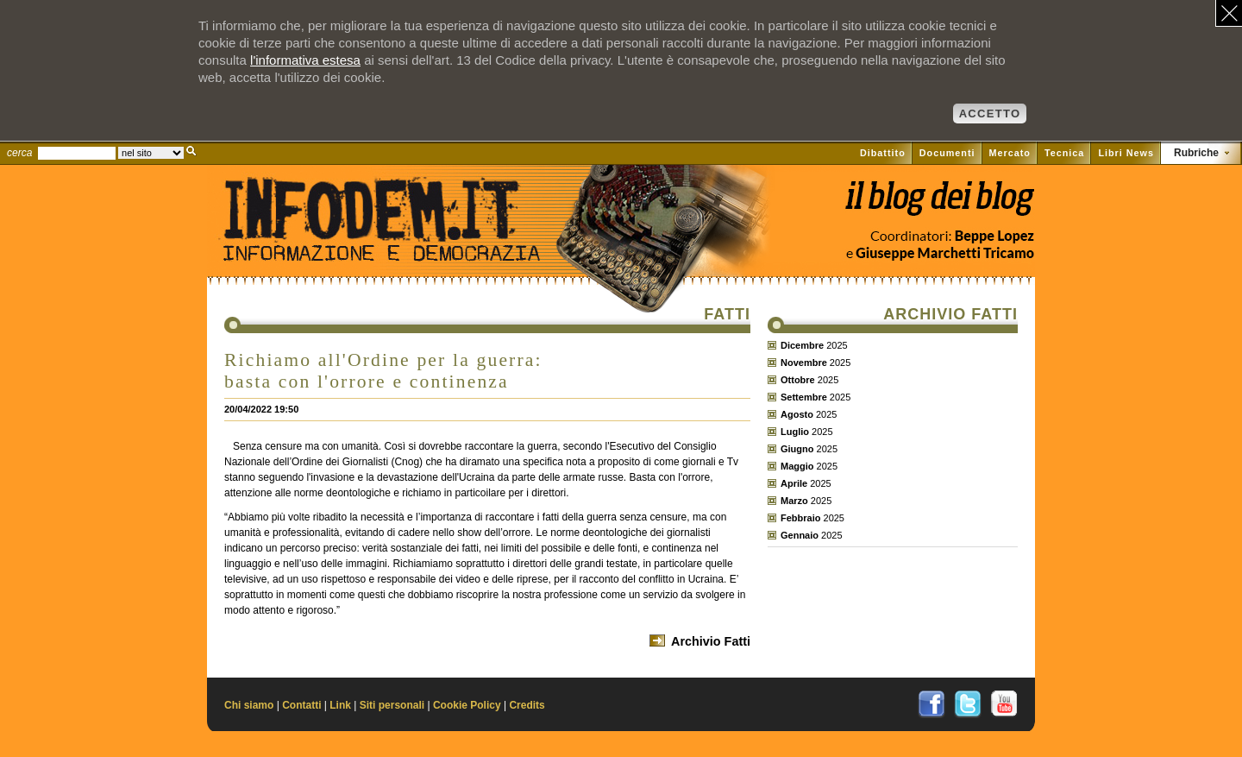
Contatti (301, 705)
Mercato (1010, 153)
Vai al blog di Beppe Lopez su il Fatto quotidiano (939, 205)
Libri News (1126, 153)
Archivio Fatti (710, 641)
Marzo (794, 500)
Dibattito (883, 153)
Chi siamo (248, 705)
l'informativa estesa (305, 60)
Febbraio (800, 518)
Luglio (795, 431)
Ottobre (798, 380)
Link (340, 705)
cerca (19, 153)
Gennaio (800, 535)
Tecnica (1064, 153)
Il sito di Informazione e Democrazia (409, 246)
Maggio (797, 466)
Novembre (804, 362)
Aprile (794, 483)
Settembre (804, 397)
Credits (526, 705)
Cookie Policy (467, 705)
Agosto (797, 414)
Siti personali (392, 705)
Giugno (797, 449)
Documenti (947, 153)
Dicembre (802, 345)
